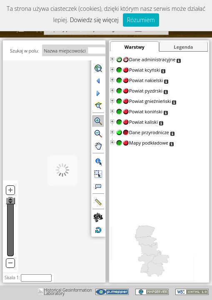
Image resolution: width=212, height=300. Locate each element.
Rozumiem (141, 20)
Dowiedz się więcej (94, 20)
